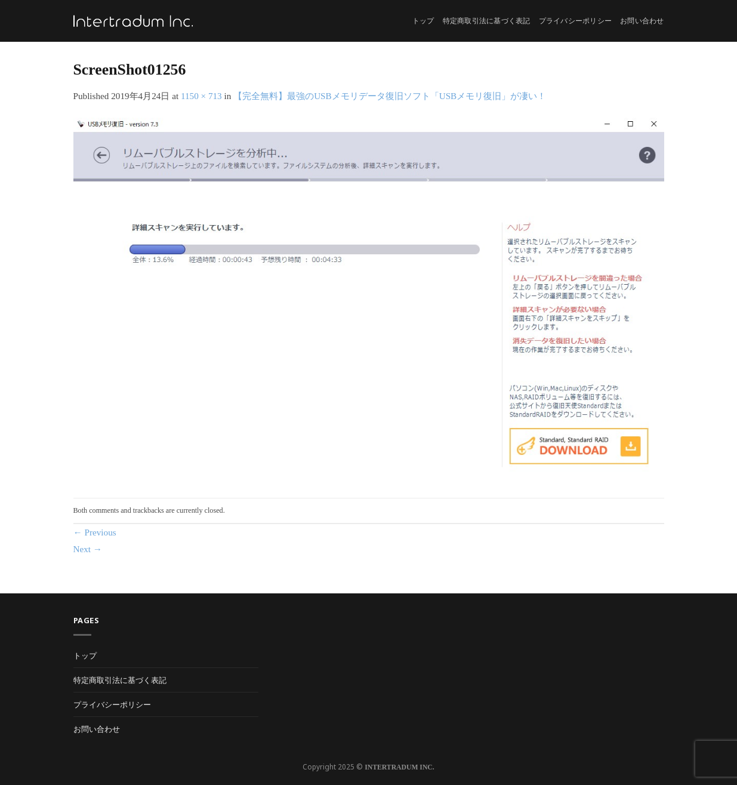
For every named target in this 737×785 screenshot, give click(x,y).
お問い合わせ (642, 21)
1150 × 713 (201, 96)
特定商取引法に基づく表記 (487, 21)
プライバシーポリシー (575, 21)
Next (88, 549)
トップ (423, 21)
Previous (94, 532)
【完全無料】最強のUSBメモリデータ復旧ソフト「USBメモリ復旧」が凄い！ (389, 96)
